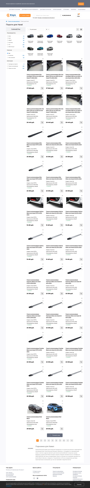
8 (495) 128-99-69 (66, 15)
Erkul (15, 35)
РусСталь (15, 42)
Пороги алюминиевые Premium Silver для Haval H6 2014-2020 (73, 315)
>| (71, 440)
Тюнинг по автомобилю (58, 470)
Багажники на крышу (57, 473)
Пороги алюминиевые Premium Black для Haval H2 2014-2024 (54, 281)
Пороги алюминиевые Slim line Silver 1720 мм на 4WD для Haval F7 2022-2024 (54, 110)
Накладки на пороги (15, 63)
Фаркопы (55, 475)
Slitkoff (15, 40)
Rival (15, 37)
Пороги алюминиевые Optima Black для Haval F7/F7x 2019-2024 (35, 212)
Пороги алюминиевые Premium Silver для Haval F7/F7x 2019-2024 (33, 315)
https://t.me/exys (37, 477)
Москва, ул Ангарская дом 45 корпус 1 (46, 17)
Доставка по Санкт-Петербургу (30, 9)
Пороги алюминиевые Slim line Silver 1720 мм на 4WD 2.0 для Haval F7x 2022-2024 (35, 110)
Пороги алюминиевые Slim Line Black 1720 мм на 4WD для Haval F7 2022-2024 (35, 75)
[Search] (34, 15)
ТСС (15, 44)
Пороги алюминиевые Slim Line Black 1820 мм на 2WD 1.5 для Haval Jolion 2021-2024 (74, 75)
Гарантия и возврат (77, 480)
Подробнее (8, 485)
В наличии (15, 55)
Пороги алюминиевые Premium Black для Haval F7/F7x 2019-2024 (33, 281)
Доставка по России (45, 9)
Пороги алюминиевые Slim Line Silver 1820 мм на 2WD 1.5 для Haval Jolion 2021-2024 (74, 110)
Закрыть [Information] (81, 3)
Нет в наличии (15, 57)
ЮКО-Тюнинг (15, 46)
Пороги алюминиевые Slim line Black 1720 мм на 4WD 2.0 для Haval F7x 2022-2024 (54, 75)
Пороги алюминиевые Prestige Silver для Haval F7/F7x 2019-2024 (35, 383)
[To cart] (42, 87)
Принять (79, 484)
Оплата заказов (57, 9)
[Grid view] (81, 29)
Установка (66, 9)
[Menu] (25, 15)
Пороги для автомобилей (14, 20)
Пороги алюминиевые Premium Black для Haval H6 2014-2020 (73, 281)
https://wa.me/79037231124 (34, 477)
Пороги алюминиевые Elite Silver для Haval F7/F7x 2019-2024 (34, 178)
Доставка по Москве (14, 9)
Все (8, 52)
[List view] (77, 29)
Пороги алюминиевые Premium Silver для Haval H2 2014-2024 (54, 315)
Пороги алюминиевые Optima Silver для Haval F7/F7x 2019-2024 (35, 247)
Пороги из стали (15, 68)
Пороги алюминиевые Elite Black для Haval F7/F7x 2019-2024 (34, 144)
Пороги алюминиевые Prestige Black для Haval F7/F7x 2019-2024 (35, 349)
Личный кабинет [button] (81, 9)
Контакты (73, 9)
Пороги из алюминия (15, 65)
